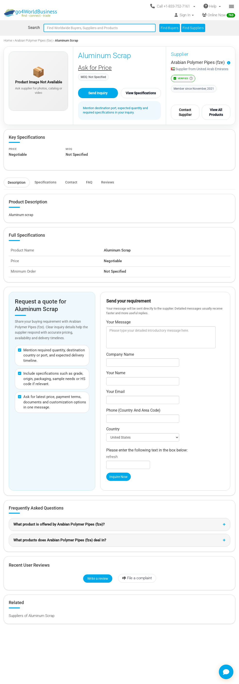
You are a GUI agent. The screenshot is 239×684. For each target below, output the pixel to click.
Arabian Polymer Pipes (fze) (34, 40)
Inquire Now (118, 477)
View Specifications (141, 93)
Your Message (118, 322)
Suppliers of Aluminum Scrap (31, 616)
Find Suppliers (193, 28)
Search (34, 27)
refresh (112, 457)
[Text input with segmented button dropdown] (100, 28)
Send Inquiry (97, 93)
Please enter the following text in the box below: (147, 450)
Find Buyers (169, 28)
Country (113, 429)
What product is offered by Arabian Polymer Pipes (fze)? (59, 524)
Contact (71, 182)
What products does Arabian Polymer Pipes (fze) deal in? (59, 540)
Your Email (115, 391)
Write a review (97, 578)
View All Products (216, 112)
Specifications (45, 182)
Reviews (107, 182)
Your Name (115, 373)
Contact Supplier (185, 112)
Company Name (120, 354)
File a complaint (137, 578)
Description (17, 182)
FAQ (89, 182)
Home (8, 40)
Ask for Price (95, 67)
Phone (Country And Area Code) (133, 410)
